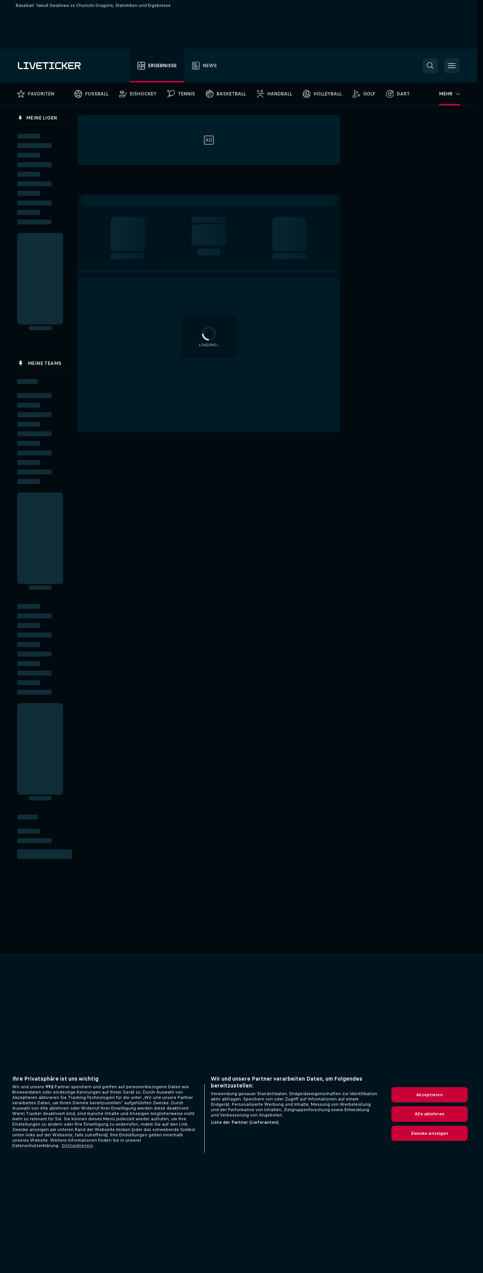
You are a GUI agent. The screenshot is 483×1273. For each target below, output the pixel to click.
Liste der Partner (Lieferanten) (245, 1122)
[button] (430, 65)
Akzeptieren (429, 1094)
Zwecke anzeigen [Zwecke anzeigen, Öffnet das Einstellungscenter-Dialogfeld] (430, 1133)
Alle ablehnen (429, 1113)
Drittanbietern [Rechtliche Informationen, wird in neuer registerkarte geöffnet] (77, 1145)
